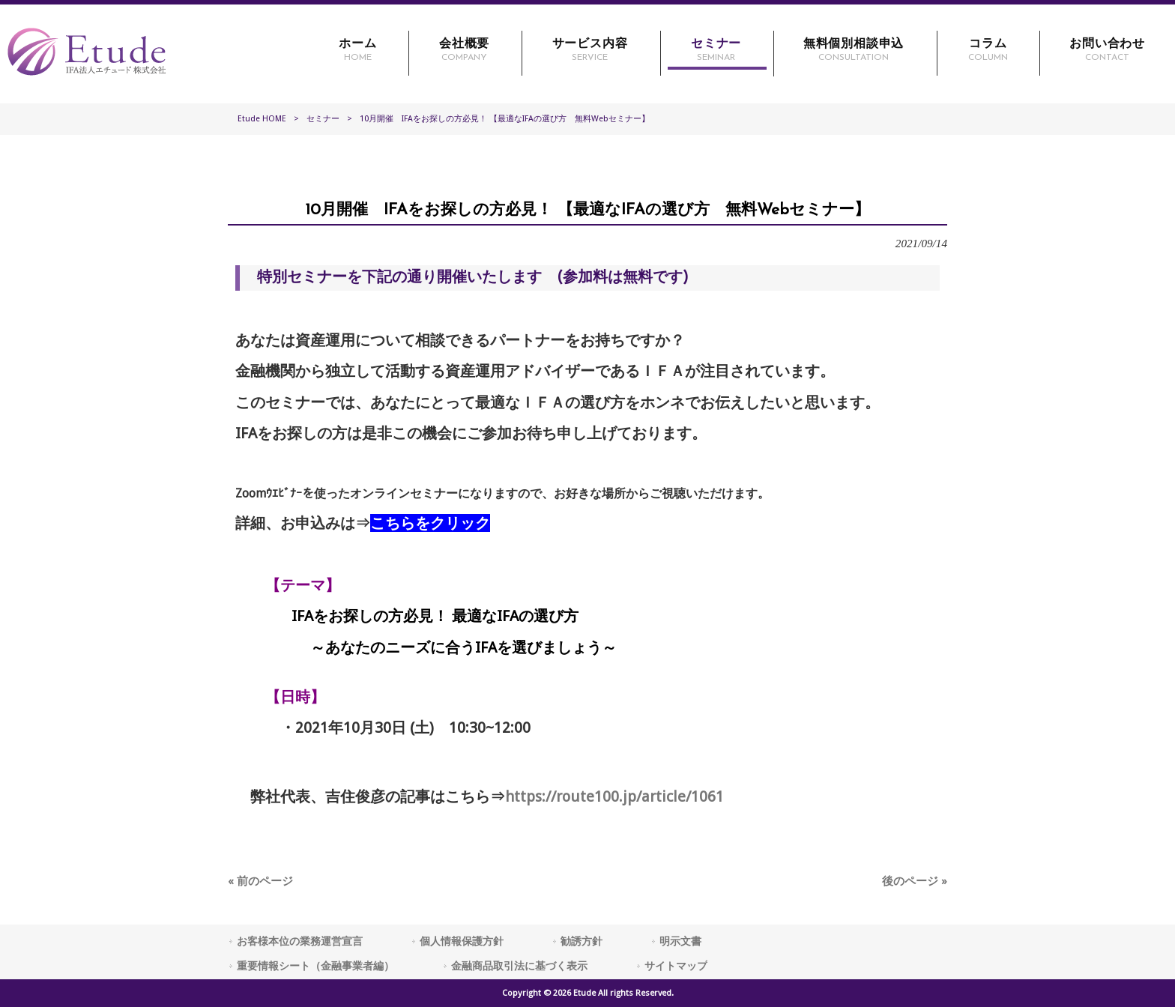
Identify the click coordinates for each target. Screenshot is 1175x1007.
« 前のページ (260, 881)
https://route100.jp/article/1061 (614, 796)
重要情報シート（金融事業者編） (315, 966)
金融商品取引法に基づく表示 (519, 966)
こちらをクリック (430, 523)
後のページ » (914, 881)
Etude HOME (262, 119)
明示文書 (680, 941)
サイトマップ (675, 966)
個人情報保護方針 (462, 941)
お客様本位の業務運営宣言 (300, 941)
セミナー (322, 119)
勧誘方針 (581, 941)
